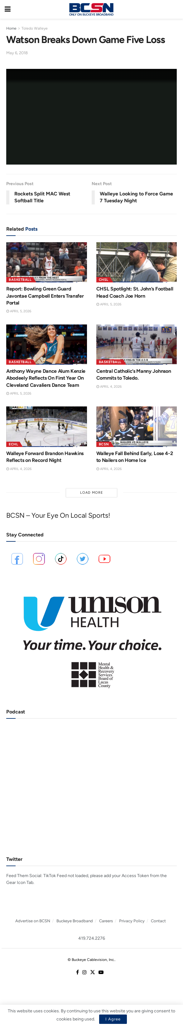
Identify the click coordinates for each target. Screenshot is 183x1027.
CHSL (103, 280)
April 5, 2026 (18, 311)
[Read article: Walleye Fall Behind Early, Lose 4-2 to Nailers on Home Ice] (136, 426)
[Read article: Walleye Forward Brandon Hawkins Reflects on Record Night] (46, 426)
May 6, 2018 (17, 52)
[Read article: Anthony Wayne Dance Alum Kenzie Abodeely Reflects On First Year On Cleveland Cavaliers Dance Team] (46, 344)
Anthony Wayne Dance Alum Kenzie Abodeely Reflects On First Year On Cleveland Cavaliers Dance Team (45, 378)
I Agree (113, 1019)
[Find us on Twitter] (92, 972)
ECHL (13, 444)
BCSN (104, 444)
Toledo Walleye (35, 28)
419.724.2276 (91, 938)
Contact (158, 921)
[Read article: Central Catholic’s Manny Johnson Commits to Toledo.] (136, 344)
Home (11, 28)
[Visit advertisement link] (91, 638)
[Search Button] (175, 9)
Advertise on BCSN (32, 921)
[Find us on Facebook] (77, 972)
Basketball (20, 280)
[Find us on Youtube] (101, 972)
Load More (91, 493)
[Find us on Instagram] (84, 972)
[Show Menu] (8, 9)
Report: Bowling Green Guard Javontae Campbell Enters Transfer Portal (45, 296)
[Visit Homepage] (91, 9)
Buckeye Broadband (74, 921)
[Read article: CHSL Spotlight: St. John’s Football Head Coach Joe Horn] (136, 262)
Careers (106, 921)
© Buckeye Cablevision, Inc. (91, 959)
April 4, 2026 (109, 387)
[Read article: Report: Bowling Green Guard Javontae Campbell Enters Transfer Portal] (46, 262)
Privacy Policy (132, 921)
